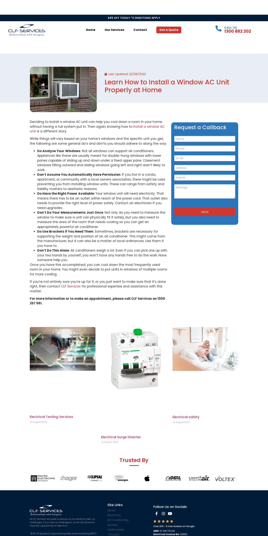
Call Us (230, 27)
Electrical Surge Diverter (121, 437)
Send (204, 212)
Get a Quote (168, 30)
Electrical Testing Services (51, 416)
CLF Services (71, 286)
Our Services (114, 30)
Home (90, 30)
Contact (140, 30)
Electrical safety (186, 417)
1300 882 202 (237, 31)
